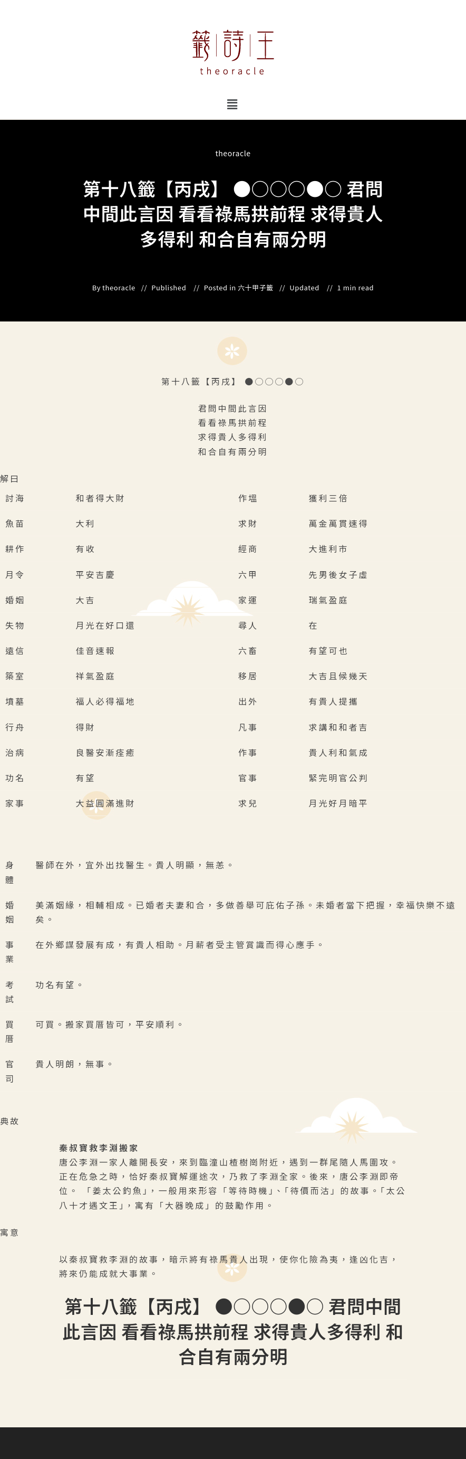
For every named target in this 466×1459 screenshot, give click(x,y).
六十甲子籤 (256, 287)
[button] (232, 103)
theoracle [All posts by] (232, 153)
